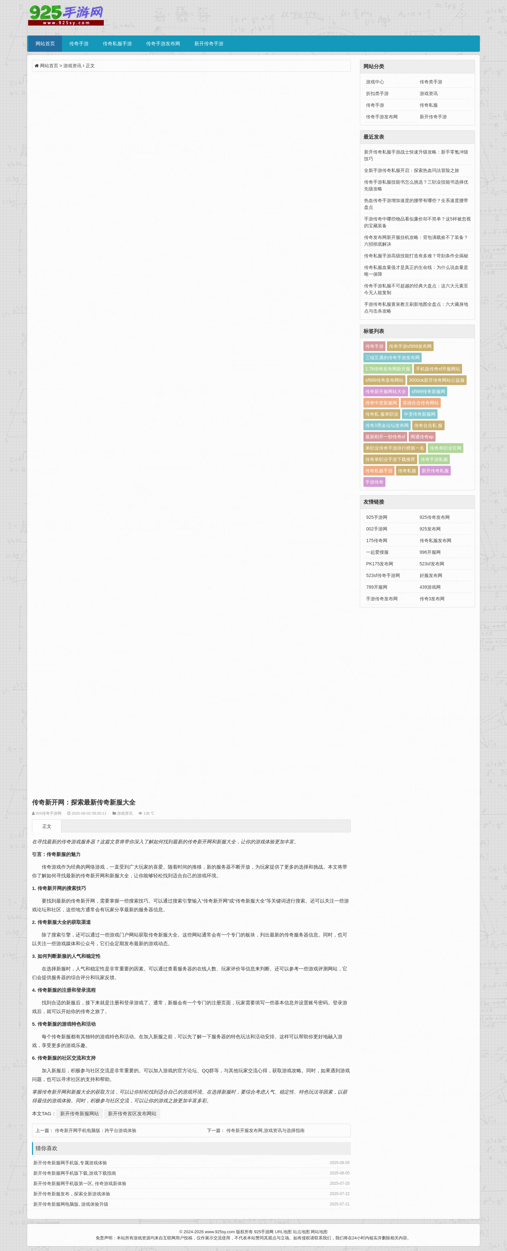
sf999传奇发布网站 (384, 380)
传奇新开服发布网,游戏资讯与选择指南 (265, 1130)
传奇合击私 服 (428, 425)
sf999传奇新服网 (428, 391)
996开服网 (430, 552)
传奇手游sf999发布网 (410, 346)
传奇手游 (79, 43)
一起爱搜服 (377, 552)
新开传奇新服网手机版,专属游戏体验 (70, 1162)
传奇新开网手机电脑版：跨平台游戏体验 (95, 1130)
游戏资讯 (72, 65)
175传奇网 (376, 540)
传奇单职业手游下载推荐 (390, 459)
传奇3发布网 (432, 598)
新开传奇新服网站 (79, 1113)
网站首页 (45, 43)
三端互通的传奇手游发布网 (392, 357)
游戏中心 (375, 81)
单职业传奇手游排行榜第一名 (394, 448)
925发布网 (430, 528)
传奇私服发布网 (435, 540)
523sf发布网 (432, 563)
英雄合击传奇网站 (421, 402)
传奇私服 (429, 105)
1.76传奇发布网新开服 (387, 368)
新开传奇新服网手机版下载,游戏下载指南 (74, 1173)
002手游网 (376, 528)
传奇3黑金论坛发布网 (387, 425)
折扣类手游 (377, 93)
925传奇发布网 (435, 517)
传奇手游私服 (434, 459)
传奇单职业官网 (445, 448)
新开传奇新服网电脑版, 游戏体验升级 (70, 1204)
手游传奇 (374, 482)
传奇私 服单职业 (381, 414)
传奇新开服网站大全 (385, 391)
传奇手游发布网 (163, 43)
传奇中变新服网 (381, 402)
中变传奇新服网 (420, 414)
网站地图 (319, 1231)
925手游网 (376, 517)
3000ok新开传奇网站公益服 (437, 380)
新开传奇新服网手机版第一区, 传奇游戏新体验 (79, 1183)
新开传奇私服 (435, 470)
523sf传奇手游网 (383, 575)
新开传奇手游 (208, 43)
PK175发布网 (379, 563)
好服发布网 (431, 575)
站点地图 (301, 1231)
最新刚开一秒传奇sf (385, 436)
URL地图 (283, 1231)
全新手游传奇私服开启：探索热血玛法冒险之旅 (411, 170)
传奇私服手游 (117, 43)
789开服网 (376, 587)
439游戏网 (430, 587)
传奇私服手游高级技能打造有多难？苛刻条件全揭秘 (416, 255)
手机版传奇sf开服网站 (438, 368)
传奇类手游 (431, 81)
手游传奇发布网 (382, 598)
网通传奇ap (422, 436)
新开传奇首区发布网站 (132, 1113)
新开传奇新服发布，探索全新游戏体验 (71, 1193)
